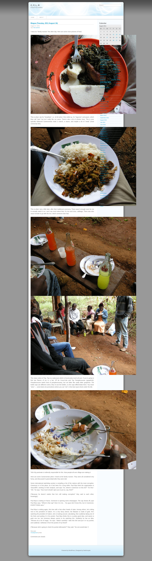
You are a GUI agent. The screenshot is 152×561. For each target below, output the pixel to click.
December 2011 (104, 138)
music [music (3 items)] (102, 77)
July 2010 (102, 178)
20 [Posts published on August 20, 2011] (116, 37)
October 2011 (103, 143)
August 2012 (103, 120)
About (41, 17)
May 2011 (102, 154)
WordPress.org (104, 198)
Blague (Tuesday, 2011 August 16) (44, 23)
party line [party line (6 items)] (116, 79)
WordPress (72, 550)
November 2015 (104, 106)
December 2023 (104, 96)
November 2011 (104, 141)
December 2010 (104, 166)
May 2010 (102, 182)
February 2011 (104, 161)
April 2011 (103, 157)
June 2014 (103, 108)
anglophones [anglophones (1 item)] (103, 62)
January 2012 (103, 136)
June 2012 (103, 124)
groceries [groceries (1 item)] (117, 72)
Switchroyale (86, 550)
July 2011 (102, 150)
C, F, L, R (35, 5)
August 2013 (103, 110)
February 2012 (104, 134)
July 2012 (102, 122)
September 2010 (104, 173)
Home (32, 17)
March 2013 (103, 115)
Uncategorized (34, 532)
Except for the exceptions (36, 7)
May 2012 (102, 127)
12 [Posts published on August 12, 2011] (113, 34)
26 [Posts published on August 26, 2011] (113, 40)
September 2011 (104, 145)
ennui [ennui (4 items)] (102, 69)
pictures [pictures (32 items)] (105, 82)
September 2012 (104, 117)
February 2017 (104, 103)
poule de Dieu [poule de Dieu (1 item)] (103, 85)
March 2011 (103, 159)
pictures (38, 27)
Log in (101, 191)
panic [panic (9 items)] (103, 79)
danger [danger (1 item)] (102, 66)
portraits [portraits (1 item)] (118, 82)
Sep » (110, 50)
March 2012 (103, 131)
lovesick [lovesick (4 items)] (103, 74)
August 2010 (103, 175)
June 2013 (103, 113)
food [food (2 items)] (101, 72)
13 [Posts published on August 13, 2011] (116, 34)
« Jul (110, 46)
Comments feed (104, 195)
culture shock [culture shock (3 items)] (115, 64)
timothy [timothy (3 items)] (117, 85)
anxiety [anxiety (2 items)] (117, 62)
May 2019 (102, 99)
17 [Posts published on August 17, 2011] (107, 37)
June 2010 (103, 180)
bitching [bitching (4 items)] (103, 64)
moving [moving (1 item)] (118, 74)
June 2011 (103, 152)
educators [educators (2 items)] (117, 67)
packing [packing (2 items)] (117, 77)
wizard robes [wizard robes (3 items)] (104, 87)
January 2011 (103, 164)
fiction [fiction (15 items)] (116, 69)
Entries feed (103, 193)
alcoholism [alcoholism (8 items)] (105, 59)
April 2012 (103, 129)
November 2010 (104, 168)
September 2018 (104, 101)
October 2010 (103, 171)
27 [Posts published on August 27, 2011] (116, 40)
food (34, 27)
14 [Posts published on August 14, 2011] (119, 34)
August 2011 (103, 147)
